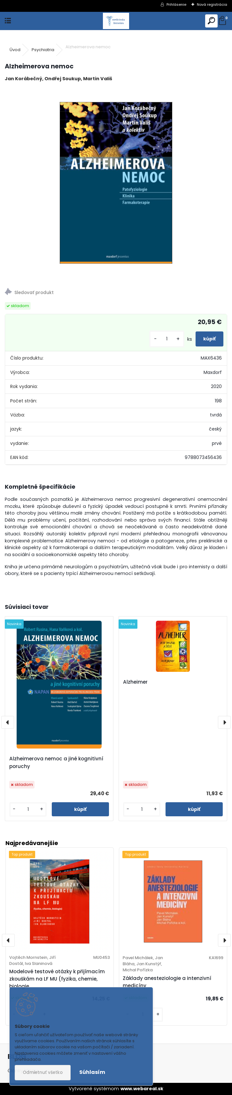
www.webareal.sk (141, 1088)
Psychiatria (43, 50)
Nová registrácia (212, 4)
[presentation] (7, 722)
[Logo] (116, 21)
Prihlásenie (176, 4)
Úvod (15, 50)
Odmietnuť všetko (43, 1072)
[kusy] (167, 339)
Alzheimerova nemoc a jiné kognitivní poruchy (56, 762)
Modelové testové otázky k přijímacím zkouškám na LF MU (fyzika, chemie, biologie (57, 979)
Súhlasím (92, 1072)
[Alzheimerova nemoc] (116, 183)
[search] (211, 21)
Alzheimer (135, 682)
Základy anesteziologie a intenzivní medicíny (167, 982)
